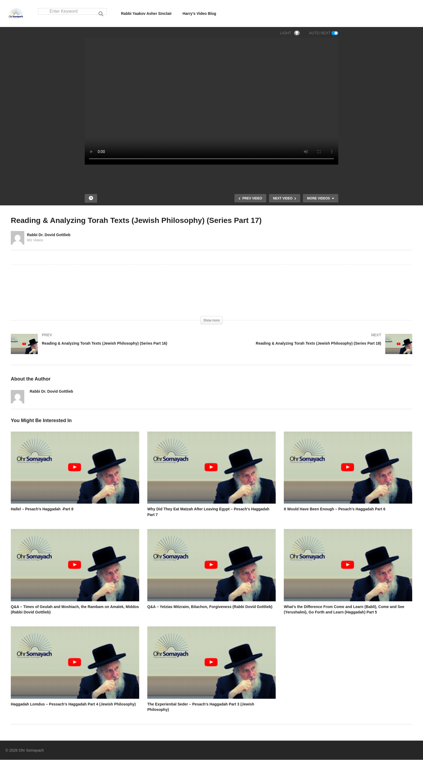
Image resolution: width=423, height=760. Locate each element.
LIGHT (290, 33)
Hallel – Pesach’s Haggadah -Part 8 (42, 509)
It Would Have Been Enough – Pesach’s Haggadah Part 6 (335, 509)
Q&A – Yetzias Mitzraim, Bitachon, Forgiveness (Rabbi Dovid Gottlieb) (209, 607)
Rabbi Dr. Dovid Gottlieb (48, 235)
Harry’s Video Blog (199, 13)
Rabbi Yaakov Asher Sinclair (146, 13)
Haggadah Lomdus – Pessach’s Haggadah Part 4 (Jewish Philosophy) (73, 704)
